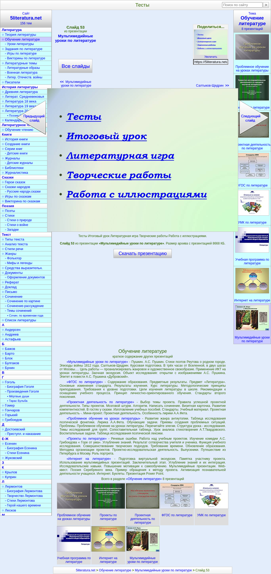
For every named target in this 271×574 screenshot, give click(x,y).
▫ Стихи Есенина (17, 453)
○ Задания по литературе (22, 49)
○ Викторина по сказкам (21, 201)
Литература (12, 30)
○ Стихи (8, 215)
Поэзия (8, 206)
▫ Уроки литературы (19, 44)
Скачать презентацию (143, 253)
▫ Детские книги (16, 153)
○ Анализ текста (15, 244)
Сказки (7, 177)
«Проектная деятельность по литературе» (100, 402)
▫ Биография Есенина (21, 448)
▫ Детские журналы (19, 163)
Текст (6, 235)
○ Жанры (9, 254)
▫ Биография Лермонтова (23, 491)
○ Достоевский (13, 429)
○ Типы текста (13, 239)
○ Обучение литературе (21, 39)
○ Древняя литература (20, 92)
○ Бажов (8, 349)
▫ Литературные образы (22, 68)
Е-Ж (5, 439)
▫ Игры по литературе (21, 53)
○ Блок (7, 358)
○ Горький (9, 415)
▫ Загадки (12, 230)
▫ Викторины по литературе (25, 58)
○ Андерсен (11, 330)
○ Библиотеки (13, 168)
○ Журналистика (15, 173)
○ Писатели (11, 82)
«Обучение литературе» (144, 479)
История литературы (20, 87)
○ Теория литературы (19, 35)
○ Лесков (9, 510)
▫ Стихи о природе (18, 220)
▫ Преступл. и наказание (23, 434)
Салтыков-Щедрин (212, 85)
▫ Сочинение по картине (22, 301)
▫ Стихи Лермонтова (20, 500)
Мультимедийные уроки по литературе (75, 38)
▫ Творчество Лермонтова (24, 496)
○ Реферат (10, 282)
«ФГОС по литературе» (85, 382)
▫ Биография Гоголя (19, 387)
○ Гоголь (8, 382)
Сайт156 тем (26, 18)
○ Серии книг (12, 149)
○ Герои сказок (13, 182)
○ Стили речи (12, 249)
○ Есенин (9, 444)
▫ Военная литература (21, 72)
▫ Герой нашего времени (23, 505)
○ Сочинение (12, 297)
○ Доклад (9, 287)
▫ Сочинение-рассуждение (24, 306)
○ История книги (15, 139)
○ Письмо (9, 292)
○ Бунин (8, 368)
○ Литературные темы (19, 63)
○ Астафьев (11, 339)
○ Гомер (8, 405)
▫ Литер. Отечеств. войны (23, 77)
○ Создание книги (16, 144)
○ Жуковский (12, 458)
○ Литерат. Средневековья (23, 97)
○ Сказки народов (16, 187)
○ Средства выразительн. (22, 268)
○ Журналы (11, 158)
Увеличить (210, 55)
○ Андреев (10, 334)
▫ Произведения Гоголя (22, 391)
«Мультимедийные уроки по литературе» (97, 362)
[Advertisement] (143, 50)
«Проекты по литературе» (87, 438)
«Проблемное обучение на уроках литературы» (104, 418)
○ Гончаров (11, 410)
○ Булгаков (10, 363)
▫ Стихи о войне (16, 225)
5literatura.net (85, 570)
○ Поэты (8, 211)
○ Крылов (9, 472)
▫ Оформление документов (25, 277)
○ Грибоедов (12, 420)
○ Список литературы (19, 320)
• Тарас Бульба (17, 400)
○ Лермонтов (12, 486)
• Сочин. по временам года (25, 315)
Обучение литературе (115, 570)
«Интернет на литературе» (89, 459)
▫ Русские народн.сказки (22, 191)
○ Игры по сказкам (16, 196)
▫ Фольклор (13, 258)
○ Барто (8, 353)
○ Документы (12, 273)
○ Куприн (9, 477)
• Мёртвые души (18, 396)
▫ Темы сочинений (18, 311)
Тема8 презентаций (252, 21)
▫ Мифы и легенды (18, 263)
